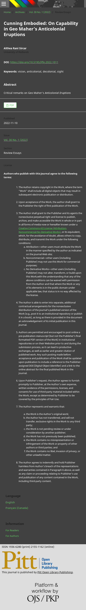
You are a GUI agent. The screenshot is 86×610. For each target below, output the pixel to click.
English (10, 502)
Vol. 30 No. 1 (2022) (39, 12)
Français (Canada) (17, 508)
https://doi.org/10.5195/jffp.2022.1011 (34, 62)
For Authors (12, 536)
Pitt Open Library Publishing (55, 572)
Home (7, 12)
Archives (20, 12)
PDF (11, 105)
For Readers (12, 530)
